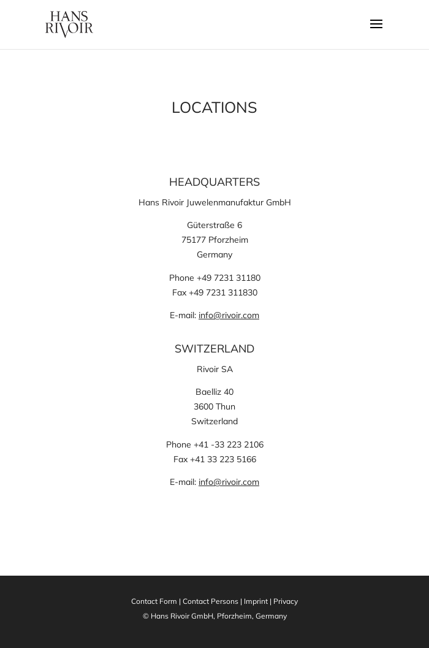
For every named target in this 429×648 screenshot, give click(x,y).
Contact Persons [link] (210, 601)
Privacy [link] (285, 601)
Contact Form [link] (154, 601)
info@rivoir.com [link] (229, 315)
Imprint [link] (256, 601)
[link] (69, 23)
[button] (376, 32)
